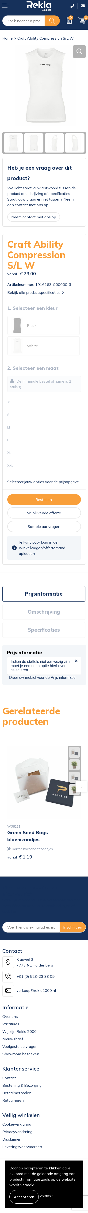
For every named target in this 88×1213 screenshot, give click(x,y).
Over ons (10, 1016)
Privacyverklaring (17, 1131)
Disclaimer (11, 1139)
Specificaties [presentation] (44, 630)
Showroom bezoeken (20, 1054)
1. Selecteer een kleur (32, 308)
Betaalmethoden (16, 1092)
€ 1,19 (19, 857)
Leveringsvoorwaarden (22, 1146)
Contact (9, 1077)
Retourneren (13, 1100)
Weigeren (46, 1195)
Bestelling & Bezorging (22, 1085)
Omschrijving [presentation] (44, 611)
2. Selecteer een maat (33, 368)
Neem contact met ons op (33, 217)
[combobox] (23, 20)
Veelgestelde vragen (20, 1046)
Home (7, 38)
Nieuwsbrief (12, 1039)
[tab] (43, 594)
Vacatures (10, 1024)
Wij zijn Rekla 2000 (19, 1031)
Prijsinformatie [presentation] (44, 593)
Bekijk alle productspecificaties (35, 292)
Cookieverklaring (16, 1124)
